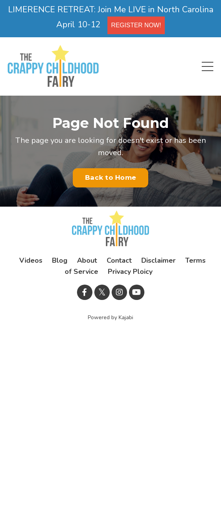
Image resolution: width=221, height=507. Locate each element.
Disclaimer (158, 260)
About (87, 260)
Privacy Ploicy (130, 271)
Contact (119, 260)
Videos (30, 260)
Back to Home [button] (110, 177)
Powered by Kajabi (110, 317)
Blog (59, 260)
